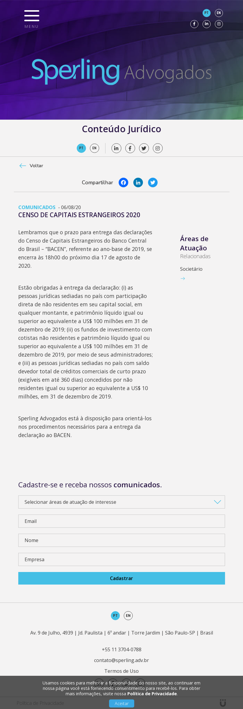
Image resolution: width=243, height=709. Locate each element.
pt (206, 12)
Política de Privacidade (152, 693)
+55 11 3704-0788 (121, 649)
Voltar (36, 165)
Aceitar (122, 703)
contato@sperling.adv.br (121, 660)
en (219, 12)
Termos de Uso (121, 671)
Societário (191, 269)
